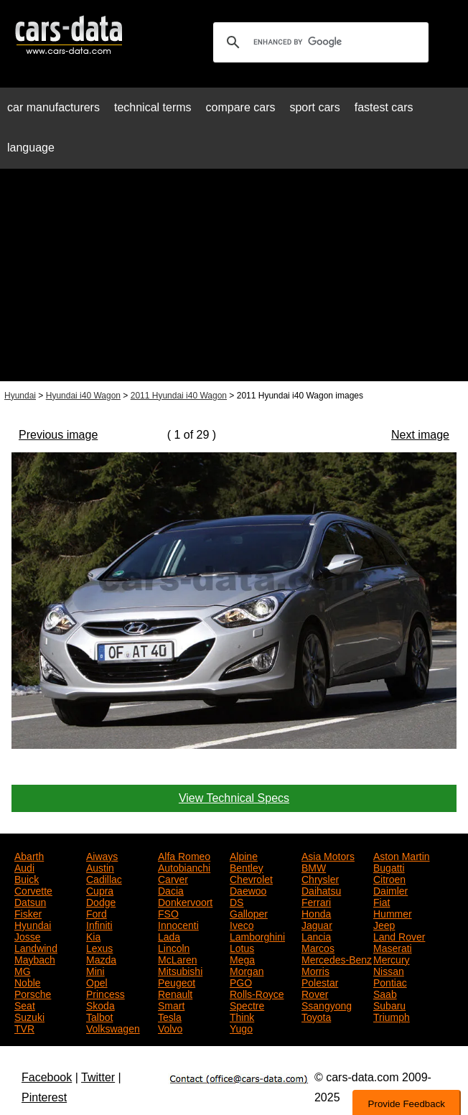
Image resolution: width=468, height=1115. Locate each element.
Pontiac (390, 981)
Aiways (102, 855)
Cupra (99, 889)
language (31, 147)
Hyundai (20, 396)
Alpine (244, 855)
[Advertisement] (234, 280)
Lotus (242, 947)
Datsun (30, 901)
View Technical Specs (234, 798)
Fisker (28, 912)
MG (22, 970)
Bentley (246, 866)
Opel (97, 981)
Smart (171, 1004)
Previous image (58, 435)
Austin (100, 866)
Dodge (101, 901)
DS (236, 901)
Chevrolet (251, 878)
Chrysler (320, 878)
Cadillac (104, 878)
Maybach (34, 958)
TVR (24, 1027)
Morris (315, 970)
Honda (316, 912)
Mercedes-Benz (336, 958)
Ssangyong (326, 1004)
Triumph (391, 1016)
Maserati (392, 947)
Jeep (384, 924)
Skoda (100, 1004)
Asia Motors (328, 855)
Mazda (101, 958)
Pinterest (44, 1097)
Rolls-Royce (257, 993)
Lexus (99, 947)
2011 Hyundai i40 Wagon (179, 396)
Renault (175, 993)
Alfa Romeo (184, 855)
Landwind (35, 947)
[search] (318, 42)
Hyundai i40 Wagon (83, 396)
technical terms (153, 107)
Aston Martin (401, 855)
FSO (168, 912)
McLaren (177, 958)
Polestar (319, 981)
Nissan (388, 970)
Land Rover (399, 935)
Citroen (389, 878)
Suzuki (29, 1016)
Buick (26, 878)
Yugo (241, 1027)
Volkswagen (113, 1027)
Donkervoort (185, 901)
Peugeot (176, 981)
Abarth (29, 855)
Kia (93, 935)
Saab (385, 993)
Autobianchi (184, 866)
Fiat (381, 901)
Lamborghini (257, 935)
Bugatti (389, 866)
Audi (24, 866)
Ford (96, 912)
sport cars (314, 107)
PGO (241, 981)
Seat (24, 1004)
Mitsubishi (180, 970)
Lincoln (173, 947)
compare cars (241, 107)
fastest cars (384, 107)
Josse (27, 935)
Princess (105, 993)
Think (242, 1016)
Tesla (170, 1016)
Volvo (170, 1027)
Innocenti (178, 924)
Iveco (241, 924)
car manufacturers (53, 107)
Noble (27, 981)
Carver (173, 878)
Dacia (171, 889)
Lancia (316, 935)
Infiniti (99, 924)
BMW (313, 866)
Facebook (47, 1077)
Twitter (98, 1077)
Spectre (247, 1004)
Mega (242, 958)
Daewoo (248, 889)
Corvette (33, 889)
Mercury (391, 958)
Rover (314, 993)
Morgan (246, 970)
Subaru (389, 1004)
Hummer (392, 912)
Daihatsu (321, 889)
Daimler (390, 889)
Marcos (317, 947)
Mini (95, 970)
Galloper (249, 912)
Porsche (32, 993)
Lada (169, 935)
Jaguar (316, 924)
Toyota (316, 1016)
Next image (420, 435)
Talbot (99, 1016)
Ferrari (316, 901)
